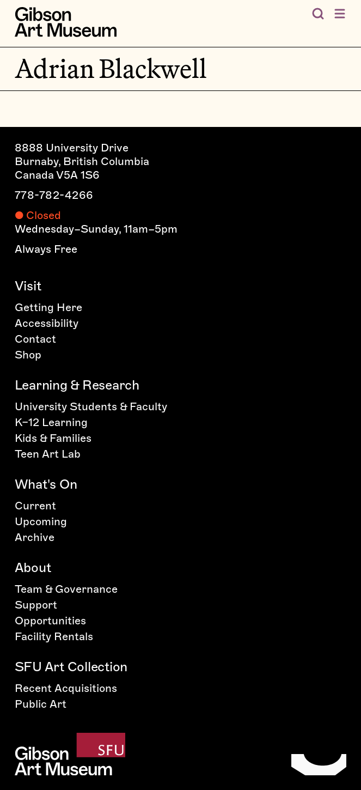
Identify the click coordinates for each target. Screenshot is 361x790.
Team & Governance (66, 588)
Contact (35, 338)
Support (36, 604)
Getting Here (48, 307)
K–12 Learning (51, 422)
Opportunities (50, 620)
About (33, 567)
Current (35, 505)
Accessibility (46, 323)
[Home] (66, 22)
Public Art (40, 703)
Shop (28, 354)
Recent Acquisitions (66, 688)
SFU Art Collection (71, 666)
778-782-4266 (54, 195)
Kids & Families (53, 438)
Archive (34, 537)
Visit (28, 286)
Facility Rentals (54, 636)
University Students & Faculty (91, 406)
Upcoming (41, 521)
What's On (46, 484)
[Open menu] (339, 13)
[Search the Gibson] (318, 13)
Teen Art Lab (48, 453)
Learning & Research (77, 385)
